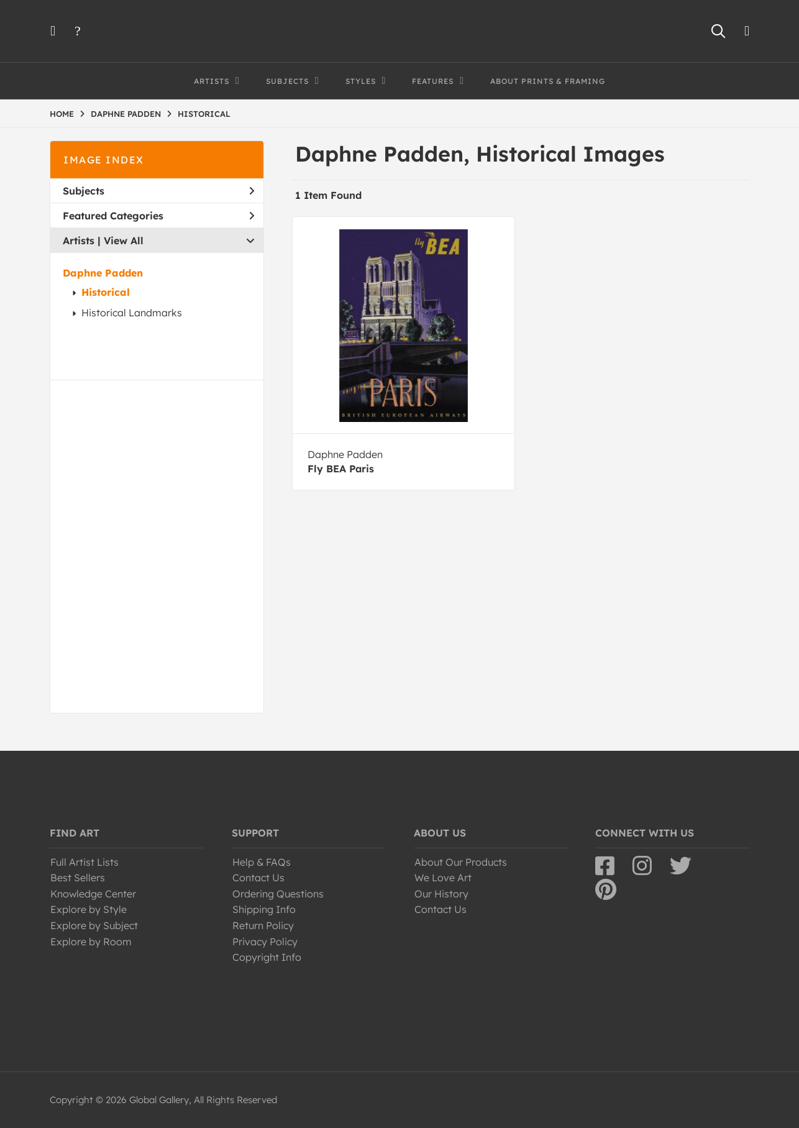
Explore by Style (88, 909)
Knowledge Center (93, 893)
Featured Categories (158, 215)
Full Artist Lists (84, 862)
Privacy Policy (265, 941)
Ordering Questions (278, 893)
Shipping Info (264, 909)
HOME (62, 114)
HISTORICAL (204, 114)
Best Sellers (77, 877)
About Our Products (460, 862)
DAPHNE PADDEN (126, 114)
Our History (441, 893)
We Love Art (443, 877)
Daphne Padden (103, 273)
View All (124, 240)
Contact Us (258, 877)
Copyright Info (266, 957)
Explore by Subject (94, 925)
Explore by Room (91, 941)
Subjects (158, 191)
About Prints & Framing (547, 81)
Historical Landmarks (131, 312)
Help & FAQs (261, 862)
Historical (105, 292)
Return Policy (263, 925)
